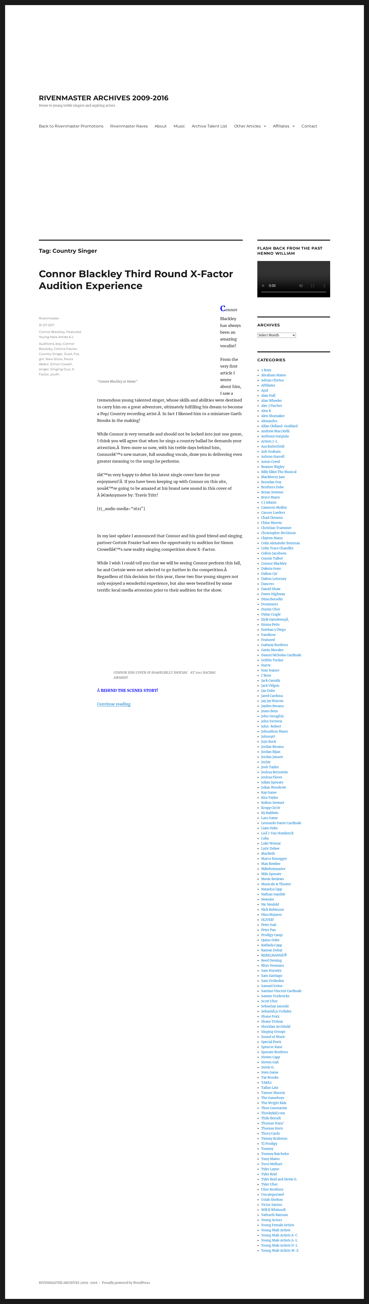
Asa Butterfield (272, 446)
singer (44, 369)
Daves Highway (273, 594)
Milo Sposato (271, 874)
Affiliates (281, 126)
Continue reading (114, 704)
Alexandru (269, 421)
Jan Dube (268, 691)
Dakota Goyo (271, 569)
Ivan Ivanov (270, 670)
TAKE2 (266, 1083)
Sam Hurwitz (271, 971)
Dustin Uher (270, 609)
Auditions (46, 344)
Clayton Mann (272, 538)
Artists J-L (269, 441)
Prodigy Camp (272, 935)
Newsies (267, 899)
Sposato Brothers (274, 1052)
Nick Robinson (272, 910)
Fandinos (268, 635)
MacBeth (268, 854)
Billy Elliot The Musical (278, 472)
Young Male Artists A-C (279, 1235)
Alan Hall (268, 396)
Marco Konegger (274, 859)
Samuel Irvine (272, 986)
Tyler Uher (269, 1184)
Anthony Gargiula (275, 436)
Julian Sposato (272, 782)
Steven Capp (270, 1057)
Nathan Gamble (273, 894)
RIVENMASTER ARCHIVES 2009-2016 (103, 98)
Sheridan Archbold (275, 1027)
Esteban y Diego (273, 630)
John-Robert (271, 726)
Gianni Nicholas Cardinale (281, 655)
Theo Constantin (274, 1108)
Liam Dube (269, 828)
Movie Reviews (272, 879)
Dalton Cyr (269, 574)
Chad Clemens (272, 518)
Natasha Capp (271, 889)
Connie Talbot (272, 558)
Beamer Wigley (272, 467)
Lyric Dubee (270, 848)
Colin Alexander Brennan (280, 543)
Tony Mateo (270, 1159)
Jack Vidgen (270, 686)
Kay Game (269, 792)
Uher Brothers (272, 1189)
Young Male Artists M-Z (280, 1251)
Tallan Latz (269, 1088)
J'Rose (266, 675)
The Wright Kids (273, 1103)
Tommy (267, 1149)
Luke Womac (271, 843)
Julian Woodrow (273, 787)
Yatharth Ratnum (274, 1215)
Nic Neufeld (270, 904)
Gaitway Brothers (274, 645)
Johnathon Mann (274, 731)
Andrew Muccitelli (275, 431)
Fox (76, 354)
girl (41, 359)
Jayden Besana (272, 706)
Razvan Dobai (271, 950)
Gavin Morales (272, 650)
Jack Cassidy (270, 681)
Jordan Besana (272, 747)
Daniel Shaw (270, 589)
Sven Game (269, 1072)
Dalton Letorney (273, 579)
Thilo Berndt (271, 1118)
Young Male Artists (276, 1230)
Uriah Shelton (272, 1200)
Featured (73, 332)
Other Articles (247, 126)
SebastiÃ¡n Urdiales (276, 1011)
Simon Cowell (61, 364)
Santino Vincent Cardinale (281, 991)
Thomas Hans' (272, 1123)
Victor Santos (271, 1205)
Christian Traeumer (276, 528)
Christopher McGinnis (278, 533)
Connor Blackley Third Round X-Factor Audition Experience (136, 280)
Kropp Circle (270, 808)
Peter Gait (268, 925)
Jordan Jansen (272, 757)
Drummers (269, 604)
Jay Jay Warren (272, 701)
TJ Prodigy (269, 1144)
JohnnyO (268, 737)
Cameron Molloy (274, 508)
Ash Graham (271, 452)
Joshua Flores (271, 777)
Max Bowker (271, 864)
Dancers (267, 584)
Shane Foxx (270, 1016)
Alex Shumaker (273, 416)
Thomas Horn (272, 1128)
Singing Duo (60, 369)
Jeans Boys (269, 711)
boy (58, 344)
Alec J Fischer (271, 406)
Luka (265, 838)
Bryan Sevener (272, 492)
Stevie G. (267, 1067)
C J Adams (269, 502)
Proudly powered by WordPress (126, 1283)
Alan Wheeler (271, 401)
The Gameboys (272, 1098)
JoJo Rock (268, 742)
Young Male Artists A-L (56, 337)
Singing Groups (273, 1032)
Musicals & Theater (276, 884)
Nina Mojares (271, 915)
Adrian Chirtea (272, 380)
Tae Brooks (270, 1077)
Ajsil (264, 390)
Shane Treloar (272, 1021)
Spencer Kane (271, 1047)
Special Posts (271, 1042)
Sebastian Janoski (275, 1006)
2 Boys (266, 370)
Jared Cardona (272, 696)
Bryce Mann (270, 497)
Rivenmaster (49, 318)
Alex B (266, 411)
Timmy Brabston (274, 1139)
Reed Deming (271, 960)
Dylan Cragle (271, 614)
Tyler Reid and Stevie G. (279, 1179)
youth (54, 374)
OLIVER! (267, 920)
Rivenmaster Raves (129, 126)
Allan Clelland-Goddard (279, 426)
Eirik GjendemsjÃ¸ (275, 619)
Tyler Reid (269, 1174)
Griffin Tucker (272, 660)
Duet (68, 354)
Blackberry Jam (273, 477)
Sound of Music (273, 1037)
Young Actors (271, 1220)
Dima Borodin (272, 599)
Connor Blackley (52, 332)
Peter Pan (268, 930)
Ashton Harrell (272, 457)
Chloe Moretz (271, 523)
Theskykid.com (273, 1113)
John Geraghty (272, 716)
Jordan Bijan (270, 752)
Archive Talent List (209, 126)
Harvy (265, 665)
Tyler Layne (270, 1169)
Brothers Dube (272, 487)
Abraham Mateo (273, 375)
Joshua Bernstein (274, 772)
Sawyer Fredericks (275, 996)
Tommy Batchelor (275, 1154)
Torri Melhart (271, 1164)
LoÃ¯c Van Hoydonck (277, 833)
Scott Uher (269, 1001)
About (161, 126)
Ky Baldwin (269, 813)
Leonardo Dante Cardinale (281, 823)
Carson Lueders (273, 513)
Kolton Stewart (272, 803)
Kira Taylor (269, 798)
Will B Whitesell (273, 1210)
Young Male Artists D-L (279, 1245)
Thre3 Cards (270, 1133)
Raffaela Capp (271, 945)
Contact (309, 126)
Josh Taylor (270, 767)
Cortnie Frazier (65, 349)
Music (179, 126)
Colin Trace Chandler (277, 548)
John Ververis (271, 721)
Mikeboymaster (273, 869)
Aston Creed (270, 462)
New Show (54, 359)
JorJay (265, 762)
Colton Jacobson (273, 553)
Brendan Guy (271, 482)
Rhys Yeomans (272, 966)
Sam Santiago (271, 976)
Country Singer (51, 354)
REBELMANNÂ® (274, 955)
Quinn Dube (270, 940)
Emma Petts (270, 625)
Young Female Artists (277, 1225)
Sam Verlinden (272, 981)
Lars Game (269, 818)
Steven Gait (270, 1062)
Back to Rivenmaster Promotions (71, 126)
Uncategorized (272, 1195)
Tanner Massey (273, 1093)
